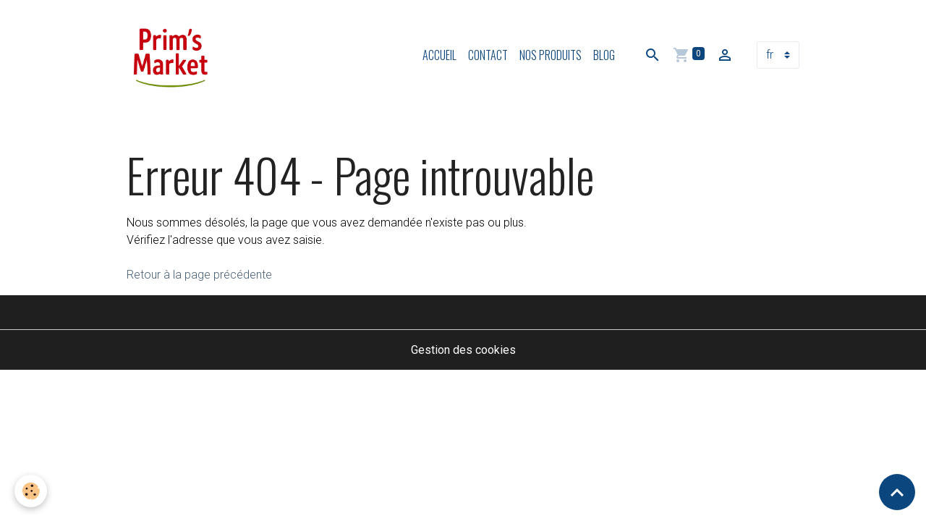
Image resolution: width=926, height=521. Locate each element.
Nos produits (550, 55)
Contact (488, 55)
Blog (604, 55)
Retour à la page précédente (199, 274)
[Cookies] (30, 491)
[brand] (174, 55)
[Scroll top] (897, 492)
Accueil (439, 55)
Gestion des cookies (463, 350)
